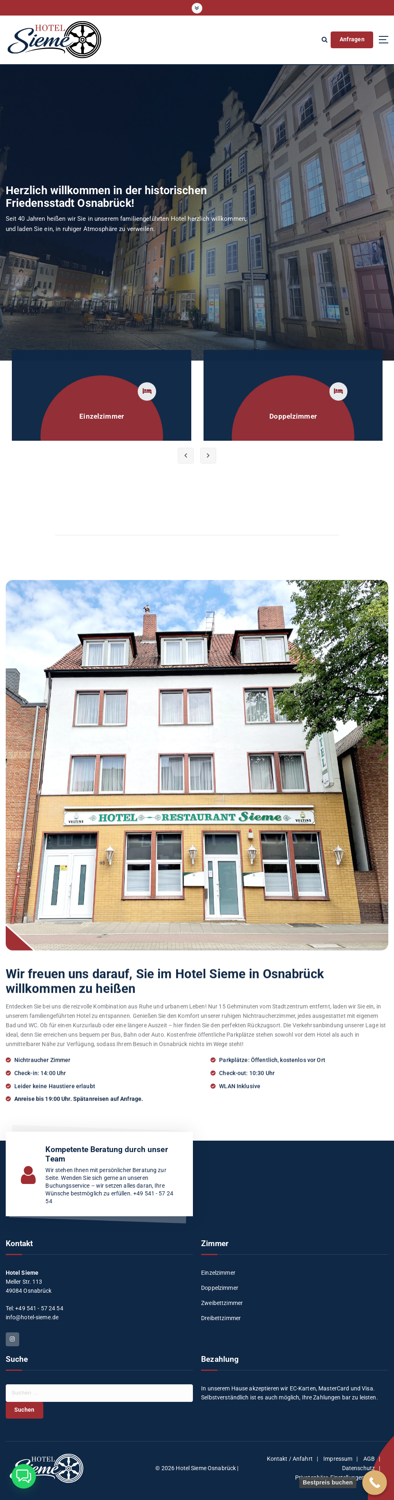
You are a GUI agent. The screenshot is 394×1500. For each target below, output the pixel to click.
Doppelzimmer (219, 1288)
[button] (23, 1476)
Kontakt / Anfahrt (290, 1458)
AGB (369, 1458)
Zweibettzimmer (222, 1303)
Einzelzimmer (218, 1272)
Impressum (337, 1458)
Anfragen (352, 39)
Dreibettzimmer (221, 1318)
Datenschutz (358, 1468)
